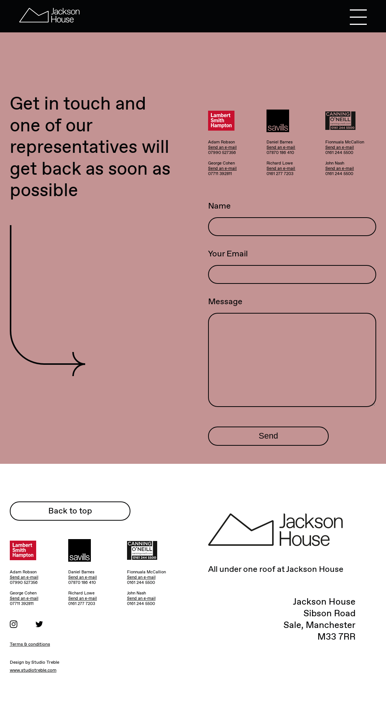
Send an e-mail (222, 147)
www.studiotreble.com (33, 670)
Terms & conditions (30, 644)
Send (268, 435)
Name (219, 205)
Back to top (70, 510)
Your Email (228, 253)
